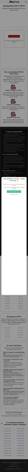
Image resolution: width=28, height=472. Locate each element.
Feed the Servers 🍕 (14, 191)
